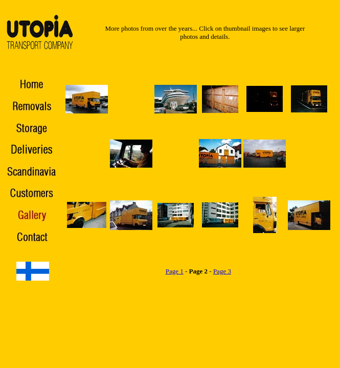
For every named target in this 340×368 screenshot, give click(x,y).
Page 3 (222, 271)
